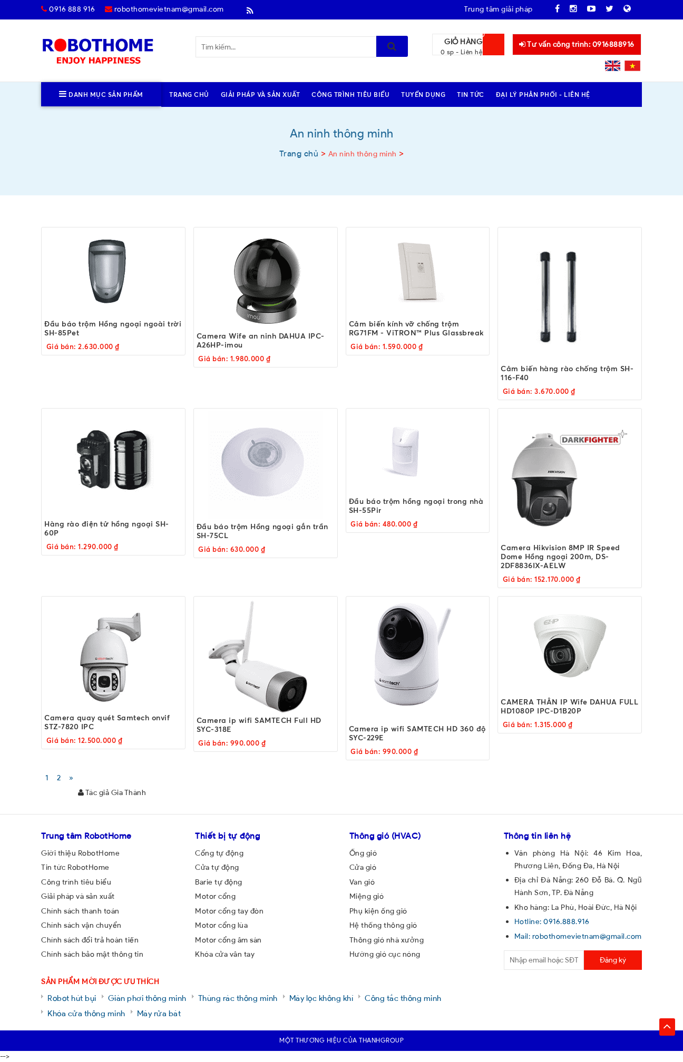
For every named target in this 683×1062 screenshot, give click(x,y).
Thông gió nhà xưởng (386, 940)
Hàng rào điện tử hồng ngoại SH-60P (106, 528)
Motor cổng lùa (221, 925)
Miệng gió (366, 896)
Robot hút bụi (71, 998)
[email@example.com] (544, 960)
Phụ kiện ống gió (378, 911)
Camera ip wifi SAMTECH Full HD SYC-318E (259, 724)
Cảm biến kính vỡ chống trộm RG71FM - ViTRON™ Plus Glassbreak (416, 328)
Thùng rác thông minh (238, 998)
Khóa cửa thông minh (86, 1013)
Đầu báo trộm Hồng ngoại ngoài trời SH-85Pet (112, 328)
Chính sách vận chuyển (81, 925)
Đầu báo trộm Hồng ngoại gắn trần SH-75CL (262, 531)
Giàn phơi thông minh (147, 998)
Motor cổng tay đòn (229, 911)
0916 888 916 (68, 9)
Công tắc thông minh (403, 998)
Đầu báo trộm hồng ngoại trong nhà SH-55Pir (416, 505)
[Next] (71, 778)
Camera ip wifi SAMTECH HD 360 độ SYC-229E (417, 733)
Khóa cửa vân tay (225, 954)
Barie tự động (218, 882)
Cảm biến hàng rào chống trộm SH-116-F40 (567, 373)
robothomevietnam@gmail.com (164, 9)
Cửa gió (363, 867)
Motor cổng (215, 896)
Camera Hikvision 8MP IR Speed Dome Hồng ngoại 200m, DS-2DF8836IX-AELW (560, 556)
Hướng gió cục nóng (385, 954)
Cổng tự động (219, 853)
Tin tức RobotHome (75, 867)
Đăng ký (613, 960)
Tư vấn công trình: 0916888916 (577, 44)
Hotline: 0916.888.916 (552, 921)
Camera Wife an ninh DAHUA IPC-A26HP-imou (261, 340)
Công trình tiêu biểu (76, 882)
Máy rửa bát (159, 1013)
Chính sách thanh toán (80, 911)
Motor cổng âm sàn (228, 940)
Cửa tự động (217, 867)
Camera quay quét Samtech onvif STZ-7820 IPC (107, 722)
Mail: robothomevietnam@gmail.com (578, 936)
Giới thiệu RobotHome (80, 853)
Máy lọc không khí (321, 998)
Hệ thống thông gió (383, 925)
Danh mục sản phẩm (101, 94)
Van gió (362, 882)
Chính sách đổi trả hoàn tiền (90, 940)
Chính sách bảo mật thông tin (92, 954)
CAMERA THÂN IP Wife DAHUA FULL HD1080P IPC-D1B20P (569, 706)
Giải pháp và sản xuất (78, 896)
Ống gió (363, 853)
